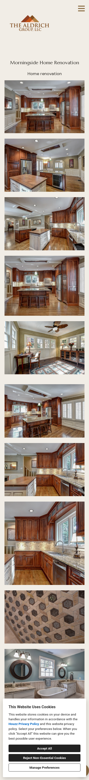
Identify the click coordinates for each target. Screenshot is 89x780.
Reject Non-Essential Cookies (44, 758)
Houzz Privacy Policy (24, 724)
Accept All (44, 748)
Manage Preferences (44, 767)
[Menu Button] (81, 8)
